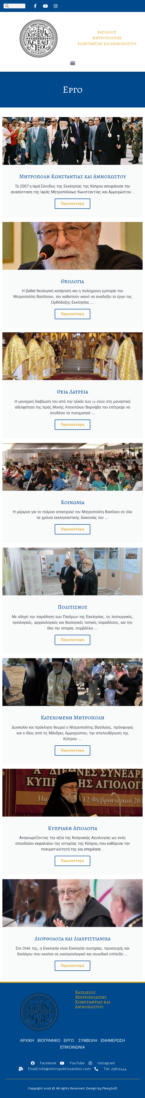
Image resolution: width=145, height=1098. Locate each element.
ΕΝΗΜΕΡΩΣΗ (113, 1040)
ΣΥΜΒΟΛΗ (87, 1040)
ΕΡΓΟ (69, 1040)
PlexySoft (109, 1088)
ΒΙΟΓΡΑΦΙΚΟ (49, 1040)
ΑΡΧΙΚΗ (27, 1040)
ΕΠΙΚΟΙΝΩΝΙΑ (72, 1047)
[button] (72, 63)
